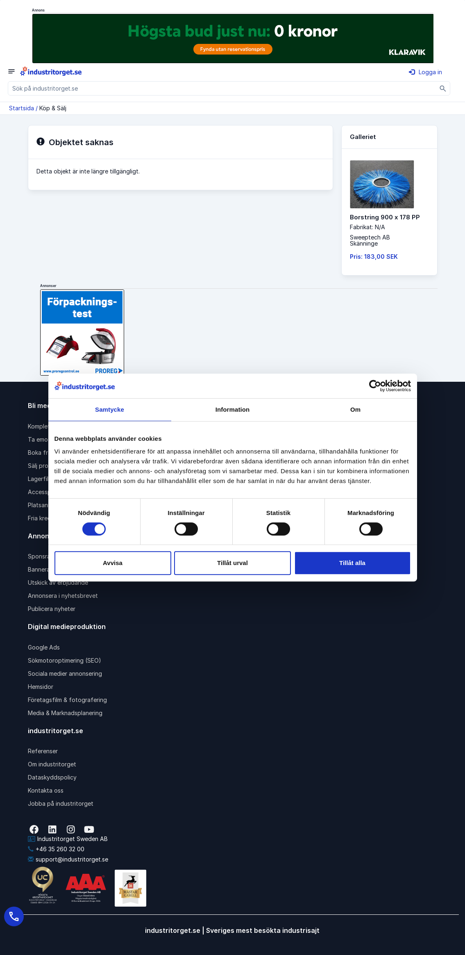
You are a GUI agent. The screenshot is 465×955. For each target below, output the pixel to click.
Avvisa (112, 562)
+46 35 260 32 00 (56, 849)
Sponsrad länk (47, 556)
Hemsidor (40, 686)
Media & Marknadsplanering (65, 712)
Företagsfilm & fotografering (67, 699)
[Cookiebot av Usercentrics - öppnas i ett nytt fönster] (375, 386)
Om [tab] (355, 409)
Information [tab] (232, 409)
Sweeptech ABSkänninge (370, 240)
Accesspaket (45, 491)
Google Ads (44, 647)
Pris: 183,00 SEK (374, 256)
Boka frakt (42, 452)
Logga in (425, 71)
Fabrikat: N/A (367, 226)
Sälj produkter (47, 465)
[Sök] (443, 88)
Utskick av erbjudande (58, 582)
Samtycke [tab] (109, 409)
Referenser (43, 751)
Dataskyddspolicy (52, 777)
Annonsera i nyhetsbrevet (63, 595)
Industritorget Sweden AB (68, 838)
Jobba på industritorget (60, 803)
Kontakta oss (46, 790)
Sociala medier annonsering (65, 673)
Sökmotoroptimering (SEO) (64, 660)
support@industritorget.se (68, 859)
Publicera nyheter (51, 608)
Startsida (21, 108)
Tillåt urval (232, 562)
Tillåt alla (352, 562)
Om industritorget (52, 764)
